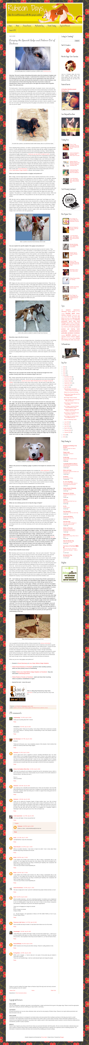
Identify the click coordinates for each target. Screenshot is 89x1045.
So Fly (64, 506)
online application (45, 470)
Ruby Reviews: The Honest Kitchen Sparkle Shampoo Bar (71, 389)
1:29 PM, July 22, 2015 (25, 953)
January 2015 (67, 432)
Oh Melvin (65, 476)
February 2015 (67, 430)
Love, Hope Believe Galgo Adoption (18, 170)
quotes (68, 335)
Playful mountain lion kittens (69, 448)
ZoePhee (65, 499)
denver (69, 316)
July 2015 (66, 387)
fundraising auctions (24, 673)
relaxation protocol (65, 336)
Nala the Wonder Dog (68, 540)
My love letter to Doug (68, 478)
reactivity (74, 335)
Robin (14, 857)
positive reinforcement (70, 331)
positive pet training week (70, 329)
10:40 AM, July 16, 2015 (24, 785)
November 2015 (68, 379)
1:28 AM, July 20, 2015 (25, 931)
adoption (15, 707)
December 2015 (68, 377)
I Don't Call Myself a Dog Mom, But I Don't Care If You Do (74, 154)
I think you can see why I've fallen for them (39, 154)
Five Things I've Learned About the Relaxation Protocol (74, 220)
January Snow (66, 507)
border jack (70, 313)
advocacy (19, 707)
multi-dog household (74, 326)
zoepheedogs (16, 717)
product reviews (74, 333)
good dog (72, 321)
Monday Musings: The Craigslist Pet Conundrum (74, 245)
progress (63, 335)
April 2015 (66, 426)
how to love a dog (72, 323)
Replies (17, 823)
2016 (64, 373)
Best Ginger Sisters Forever (70, 397)
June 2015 (66, 422)
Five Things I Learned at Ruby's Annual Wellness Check (71, 407)
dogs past (67, 319)
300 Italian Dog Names (68, 453)
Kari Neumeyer (17, 739)
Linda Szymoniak (17, 816)
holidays (63, 323)
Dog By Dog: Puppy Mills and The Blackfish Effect (72, 395)
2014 (64, 434)
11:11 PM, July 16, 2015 (28, 816)
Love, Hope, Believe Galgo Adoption (39, 663)
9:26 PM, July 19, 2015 (22, 897)
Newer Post (12, 990)
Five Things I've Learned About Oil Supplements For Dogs (74, 297)
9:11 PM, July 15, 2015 (24, 752)
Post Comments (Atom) (21, 993)
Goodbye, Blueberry (67, 489)
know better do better (74, 324)
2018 (64, 369)
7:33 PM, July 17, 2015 (28, 887)
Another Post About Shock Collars (74, 287)
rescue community (45, 643)
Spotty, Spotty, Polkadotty (69, 488)
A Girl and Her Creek (67, 542)
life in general (64, 326)
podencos (42, 707)
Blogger (62, 1037)
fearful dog (72, 319)
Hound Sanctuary (22, 168)
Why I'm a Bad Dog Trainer (70, 419)
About (17, 26)
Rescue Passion (27, 26)
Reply (14, 721)
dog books (74, 316)
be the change (25, 707)
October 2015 (67, 381)
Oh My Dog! (66, 457)
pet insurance (77, 327)
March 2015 (67, 428)
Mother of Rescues (68, 528)
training (78, 338)
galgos (29, 707)
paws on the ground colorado (67, 327)
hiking (78, 321)
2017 (64, 371)
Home (10, 26)
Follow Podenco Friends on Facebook (22, 677)
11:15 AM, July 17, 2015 (22, 837)
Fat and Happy (66, 556)
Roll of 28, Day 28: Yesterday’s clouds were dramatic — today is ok (70, 550)
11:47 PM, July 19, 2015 (31, 922)
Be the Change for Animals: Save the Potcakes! (74, 228)
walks (78, 339)
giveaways (64, 321)
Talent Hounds (17, 846)
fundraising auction (47, 71)
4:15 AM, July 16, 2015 (35, 769)
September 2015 (68, 383)
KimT (14, 897)
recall (78, 335)
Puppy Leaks (66, 452)
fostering (77, 319)
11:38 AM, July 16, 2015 (24, 799)
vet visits (71, 339)
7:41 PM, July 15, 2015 (26, 717)
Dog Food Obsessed (65, 26)
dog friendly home (68, 318)
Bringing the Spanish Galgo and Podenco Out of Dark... (71, 410)
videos (75, 339)
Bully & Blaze (66, 534)
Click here (29, 692)
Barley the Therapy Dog (68, 517)
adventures (77, 310)
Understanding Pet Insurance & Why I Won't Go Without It (74, 171)
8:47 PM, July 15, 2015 (26, 739)
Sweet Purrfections (18, 887)
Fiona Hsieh (44, 1037)
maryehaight (16, 931)
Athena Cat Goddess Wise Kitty (21, 769)
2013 (64, 437)
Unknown (15, 752)
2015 (64, 375)
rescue (46, 707)
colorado (68, 315)
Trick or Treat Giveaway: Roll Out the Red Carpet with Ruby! (74, 146)
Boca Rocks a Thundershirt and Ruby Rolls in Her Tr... (71, 413)
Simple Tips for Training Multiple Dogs (74, 254)
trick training (64, 339)
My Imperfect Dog (67, 555)
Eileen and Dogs (67, 470)
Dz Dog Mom (16, 953)
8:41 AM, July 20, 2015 (27, 943)
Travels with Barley (68, 516)
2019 (64, 367)
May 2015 (66, 424)
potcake (64, 333)
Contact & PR (12, 30)
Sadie (14, 837)
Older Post (53, 990)
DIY (62, 310)
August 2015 (67, 385)
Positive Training (52, 26)
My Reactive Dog (39, 26)
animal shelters (71, 311)
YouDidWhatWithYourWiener (70, 463)
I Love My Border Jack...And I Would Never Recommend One (74, 180)
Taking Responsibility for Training (75, 279)
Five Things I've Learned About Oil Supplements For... (71, 417)
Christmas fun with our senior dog (70, 512)
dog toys (74, 318)
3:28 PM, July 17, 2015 (22, 857)
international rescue (36, 707)
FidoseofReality (17, 943)
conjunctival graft (76, 315)
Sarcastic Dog (66, 521)
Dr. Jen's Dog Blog (67, 481)
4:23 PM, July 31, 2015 (28, 826)
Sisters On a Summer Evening (71, 392)
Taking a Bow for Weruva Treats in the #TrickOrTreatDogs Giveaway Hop (75, 163)
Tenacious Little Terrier (19, 922)
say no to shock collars (69, 338)
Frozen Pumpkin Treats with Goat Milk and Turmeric (72, 400)
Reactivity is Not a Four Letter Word (74, 270)
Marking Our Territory (68, 493)
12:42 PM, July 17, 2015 (26, 846)
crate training (64, 316)
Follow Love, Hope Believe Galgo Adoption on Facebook (31, 672)
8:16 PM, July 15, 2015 (25, 726)
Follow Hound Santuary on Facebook (22, 666)
